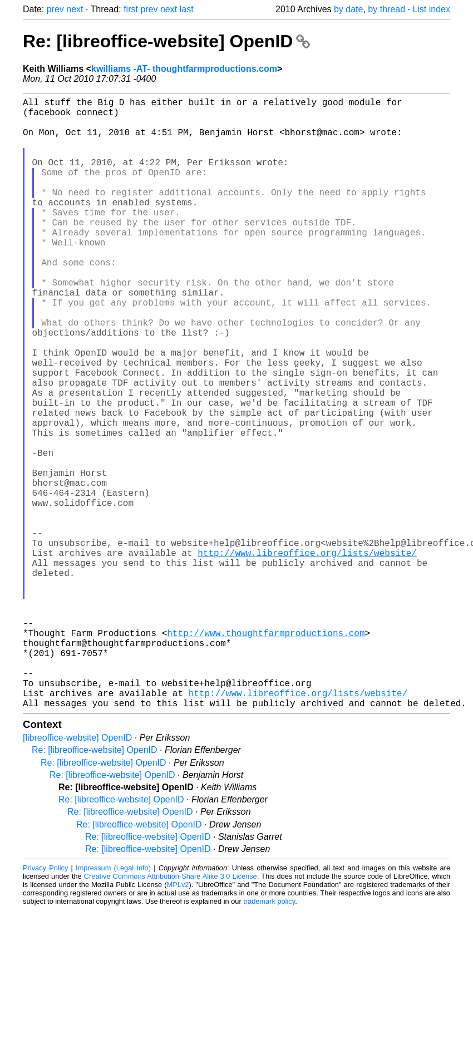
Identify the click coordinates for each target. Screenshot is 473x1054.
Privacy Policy (45, 1003)
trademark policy (269, 1037)
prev (55, 9)
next (74, 9)
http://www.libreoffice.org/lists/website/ (307, 655)
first (131, 9)
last (187, 9)
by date (348, 9)
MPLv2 (178, 1020)
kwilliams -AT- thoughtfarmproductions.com (184, 68)
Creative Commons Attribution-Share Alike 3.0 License (170, 1012)
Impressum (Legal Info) (113, 1003)
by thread (386, 9)
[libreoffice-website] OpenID (77, 873)
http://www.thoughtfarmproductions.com (265, 753)
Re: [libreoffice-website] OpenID (166, 41)
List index (431, 9)
